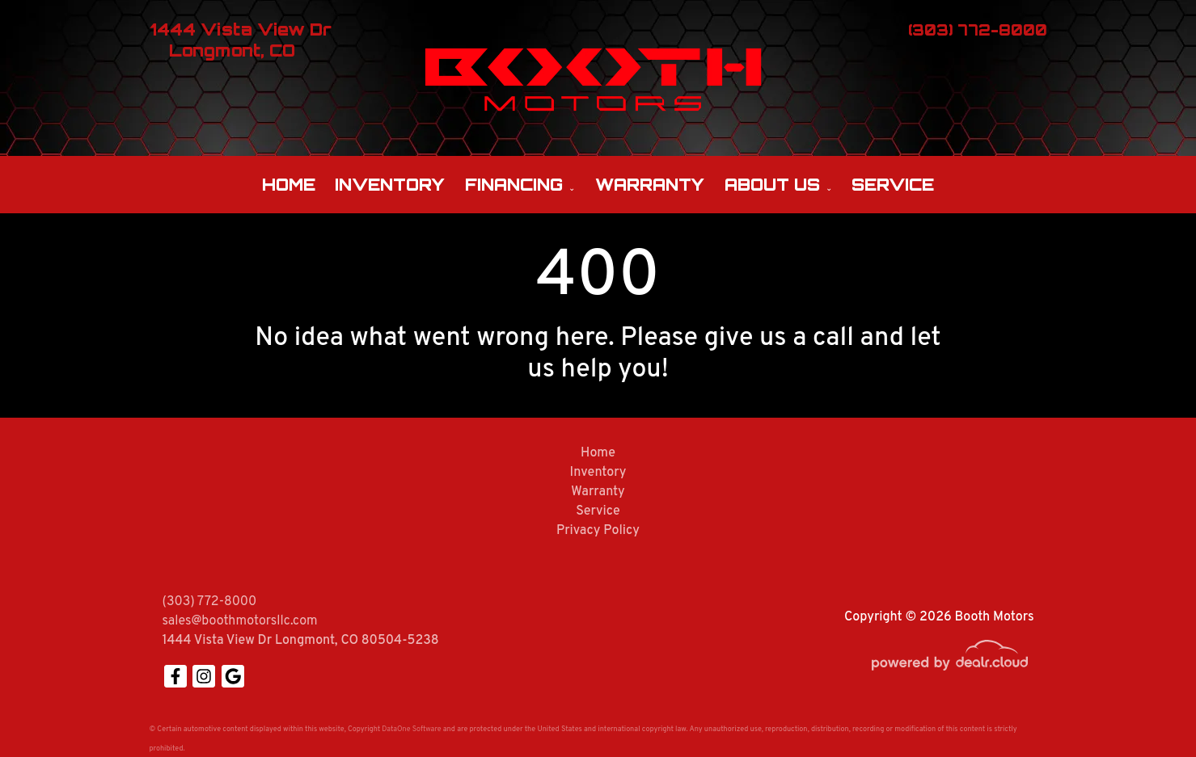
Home (288, 185)
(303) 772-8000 (210, 602)
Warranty (649, 185)
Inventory (390, 185)
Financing (514, 185)
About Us (772, 185)
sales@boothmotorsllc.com (240, 621)
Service (893, 185)
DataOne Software (411, 729)
